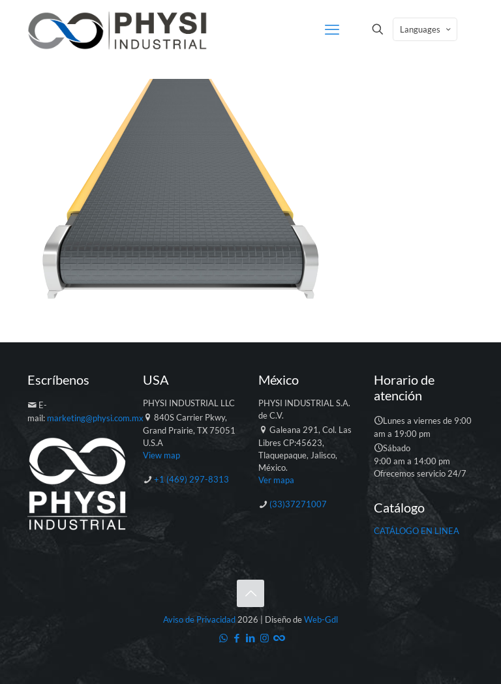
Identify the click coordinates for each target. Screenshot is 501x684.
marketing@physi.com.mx (95, 418)
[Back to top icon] (250, 593)
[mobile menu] (332, 29)
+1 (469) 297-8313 (191, 479)
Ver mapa (276, 480)
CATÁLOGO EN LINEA (416, 531)
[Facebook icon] (237, 638)
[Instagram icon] (264, 638)
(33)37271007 (298, 504)
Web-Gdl (321, 619)
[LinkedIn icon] (251, 638)
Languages (426, 29)
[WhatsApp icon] (223, 638)
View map (161, 455)
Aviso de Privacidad (199, 619)
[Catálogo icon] (278, 638)
